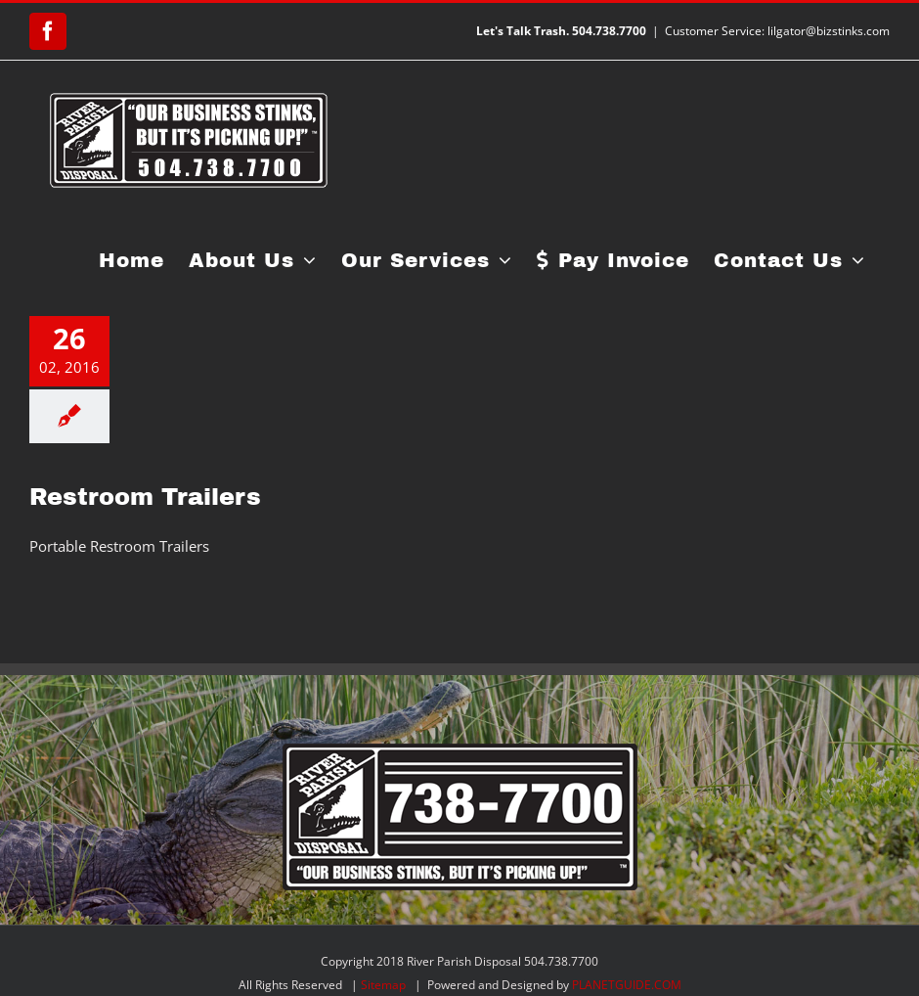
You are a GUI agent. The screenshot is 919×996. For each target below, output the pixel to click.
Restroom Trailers (145, 497)
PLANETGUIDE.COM (626, 984)
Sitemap (383, 984)
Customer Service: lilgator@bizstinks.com (777, 31)
